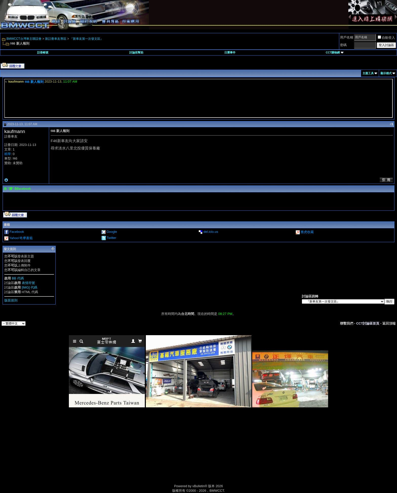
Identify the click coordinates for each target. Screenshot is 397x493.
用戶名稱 (346, 37)
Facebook (17, 232)
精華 (7, 154)
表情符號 (28, 283)
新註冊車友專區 (55, 39)
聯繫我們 (346, 323)
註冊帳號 (42, 52)
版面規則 (10, 300)
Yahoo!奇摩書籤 (20, 238)
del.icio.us (211, 232)
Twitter (111, 238)
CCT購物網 (335, 52)
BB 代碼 (18, 278)
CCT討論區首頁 (368, 323)
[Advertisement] (155, 451)
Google (111, 232)
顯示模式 (386, 73)
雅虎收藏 (307, 232)
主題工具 (368, 73)
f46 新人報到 (34, 82)
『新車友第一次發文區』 (86, 39)
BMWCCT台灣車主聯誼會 (24, 39)
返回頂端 (388, 323)
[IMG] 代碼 (29, 287)
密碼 (343, 45)
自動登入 (386, 38)
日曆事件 (229, 52)
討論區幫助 (136, 52)
